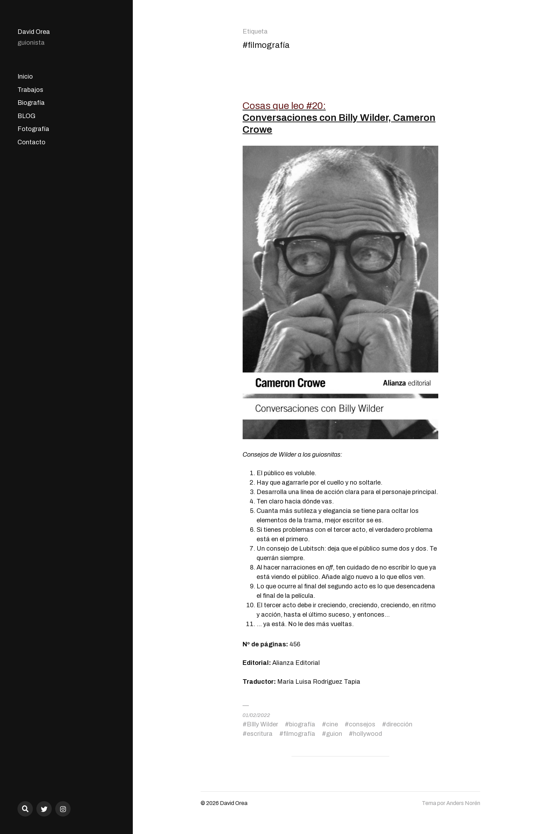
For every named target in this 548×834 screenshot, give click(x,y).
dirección (399, 724)
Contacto (31, 142)
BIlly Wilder (262, 724)
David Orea (33, 31)
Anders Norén (463, 803)
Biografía (31, 102)
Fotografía (33, 128)
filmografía (299, 733)
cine (332, 724)
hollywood (367, 733)
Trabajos (30, 89)
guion (334, 733)
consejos (362, 724)
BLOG (26, 116)
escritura (260, 733)
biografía (302, 724)
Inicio (25, 76)
